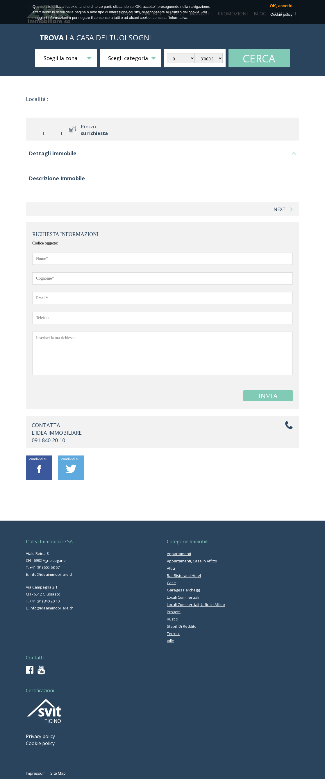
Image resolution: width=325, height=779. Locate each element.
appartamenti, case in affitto (192, 561)
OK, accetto (281, 6)
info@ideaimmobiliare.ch (52, 574)
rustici (172, 619)
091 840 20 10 (48, 440)
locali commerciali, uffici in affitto (196, 604)
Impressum (36, 773)
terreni (173, 633)
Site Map (58, 773)
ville (170, 640)
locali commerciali (183, 597)
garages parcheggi (184, 590)
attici (171, 568)
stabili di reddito (182, 626)
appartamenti (179, 553)
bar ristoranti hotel (184, 575)
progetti (174, 611)
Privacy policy (40, 736)
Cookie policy (40, 743)
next (283, 209)
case (171, 582)
